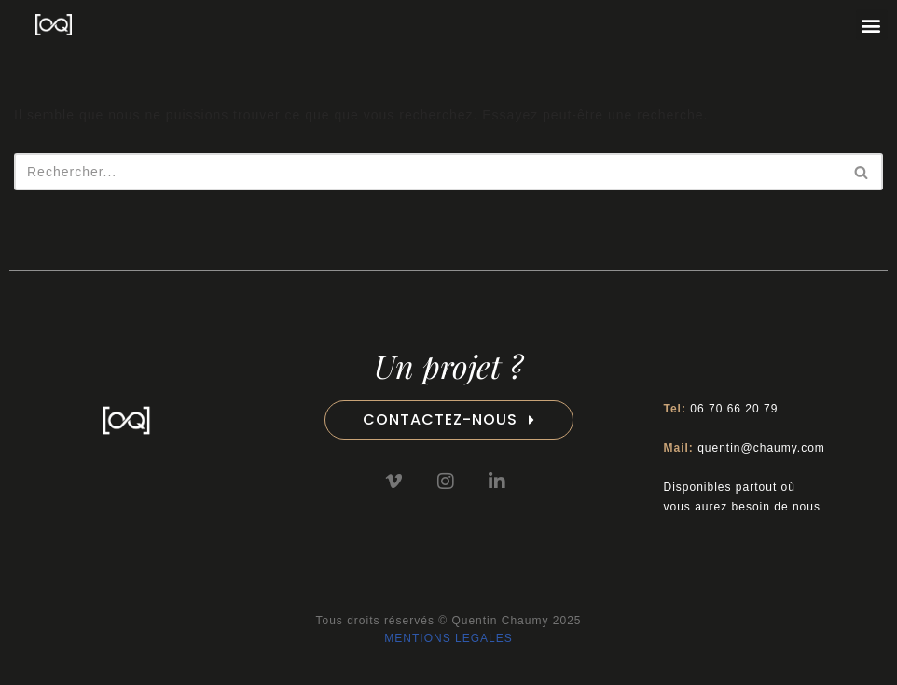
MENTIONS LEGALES (448, 638)
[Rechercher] (427, 171)
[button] (872, 24)
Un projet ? (448, 365)
